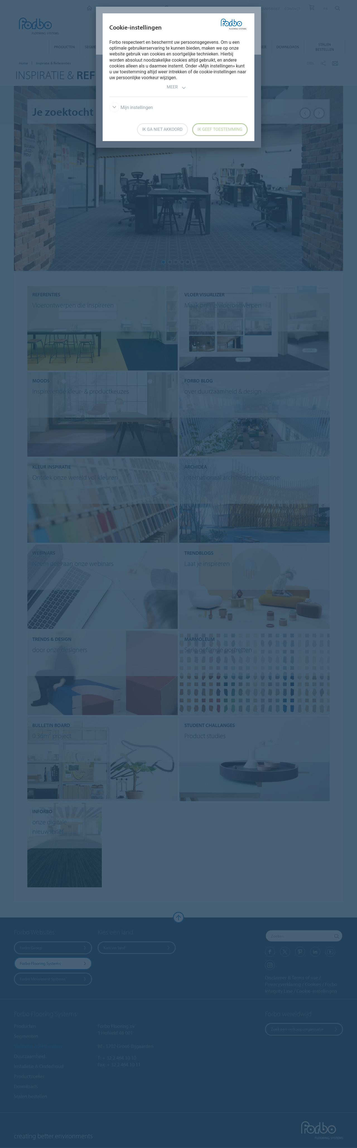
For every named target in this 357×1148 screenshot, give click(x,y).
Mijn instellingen (131, 107)
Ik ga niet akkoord (162, 129)
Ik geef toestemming (219, 129)
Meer (176, 87)
